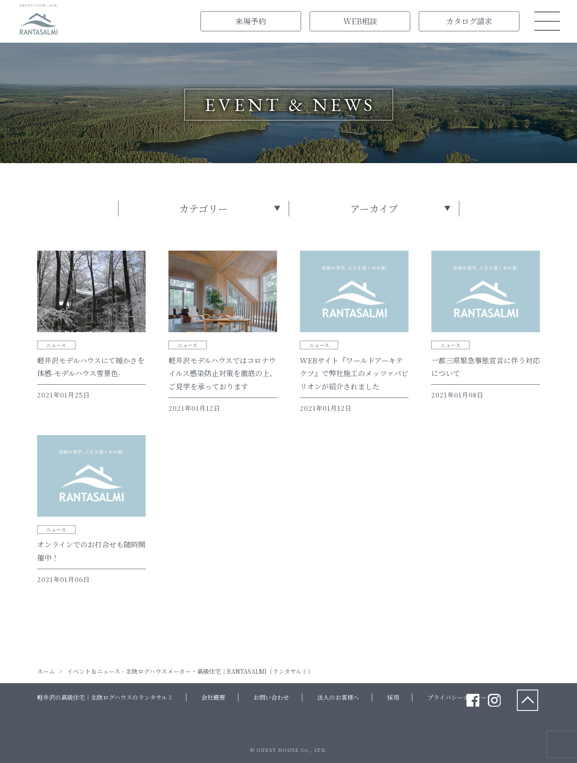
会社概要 (213, 697)
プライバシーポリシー (457, 697)
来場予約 (250, 20)
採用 (393, 697)
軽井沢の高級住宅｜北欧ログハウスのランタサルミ (105, 697)
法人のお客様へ (338, 697)
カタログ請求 (469, 20)
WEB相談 (360, 20)
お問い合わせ (271, 697)
